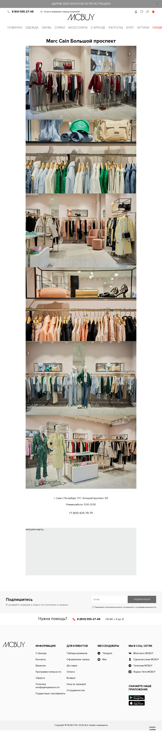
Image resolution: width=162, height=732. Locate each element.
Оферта (40, 678)
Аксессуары (77, 27)
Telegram (107, 653)
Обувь (46, 27)
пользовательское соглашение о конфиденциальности (130, 608)
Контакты (41, 659)
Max (104, 659)
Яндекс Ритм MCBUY (144, 672)
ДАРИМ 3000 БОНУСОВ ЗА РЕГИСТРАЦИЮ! (81, 3)
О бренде (98, 27)
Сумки (60, 27)
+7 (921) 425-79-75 (81, 513)
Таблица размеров (77, 653)
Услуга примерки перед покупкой (62, 11)
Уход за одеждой (76, 684)
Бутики (143, 27)
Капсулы (116, 27)
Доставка (72, 666)
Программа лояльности (48, 672)
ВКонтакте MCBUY (143, 653)
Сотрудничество (76, 690)
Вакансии (41, 666)
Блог (130, 27)
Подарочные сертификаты (50, 694)
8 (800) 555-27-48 (88, 619)
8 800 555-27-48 (23, 11)
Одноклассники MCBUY (146, 659)
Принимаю (124, 608)
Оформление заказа (78, 659)
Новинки (14, 27)
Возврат (71, 678)
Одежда (31, 27)
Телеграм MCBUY (142, 666)
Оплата (71, 672)
